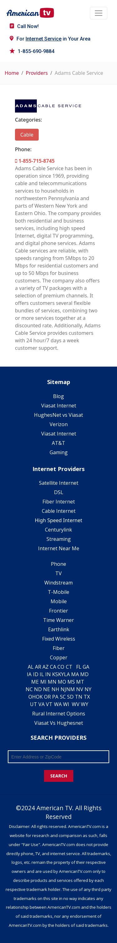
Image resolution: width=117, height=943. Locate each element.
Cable (26, 134)
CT (69, 666)
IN (48, 674)
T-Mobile (58, 592)
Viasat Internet (58, 405)
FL (78, 666)
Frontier (58, 610)
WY (84, 704)
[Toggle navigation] (98, 13)
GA (86, 666)
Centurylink (58, 529)
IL (42, 674)
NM (70, 689)
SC (63, 696)
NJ (63, 689)
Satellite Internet (58, 482)
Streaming (58, 539)
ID (35, 674)
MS (71, 681)
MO (62, 681)
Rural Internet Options (58, 713)
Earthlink (58, 629)
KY (61, 674)
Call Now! (24, 26)
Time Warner (58, 620)
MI (43, 681)
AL (31, 666)
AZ (45, 666)
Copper (58, 657)
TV (58, 573)
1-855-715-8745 (35, 160)
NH (55, 689)
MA (75, 674)
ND (38, 689)
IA (29, 674)
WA (58, 704)
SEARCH (58, 776)
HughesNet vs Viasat (58, 414)
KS (55, 674)
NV (79, 689)
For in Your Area (50, 39)
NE (46, 689)
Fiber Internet (58, 501)
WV (76, 704)
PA (55, 696)
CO (60, 666)
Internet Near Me (58, 548)
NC (29, 689)
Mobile (59, 601)
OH (32, 696)
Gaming (59, 452)
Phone (58, 564)
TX (87, 696)
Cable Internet (59, 511)
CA (53, 666)
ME (35, 681)
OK (39, 696)
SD (70, 696)
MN (52, 681)
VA (41, 704)
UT (33, 704)
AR (38, 666)
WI (66, 704)
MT (80, 681)
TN (78, 696)
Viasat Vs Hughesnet (58, 722)
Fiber (59, 648)
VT (49, 704)
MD (84, 674)
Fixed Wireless (58, 638)
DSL (58, 492)
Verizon (59, 424)
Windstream (58, 582)
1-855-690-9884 (32, 51)
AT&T (58, 443)
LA (67, 674)
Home (12, 73)
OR (47, 696)
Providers (37, 73)
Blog (58, 396)
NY (88, 689)
